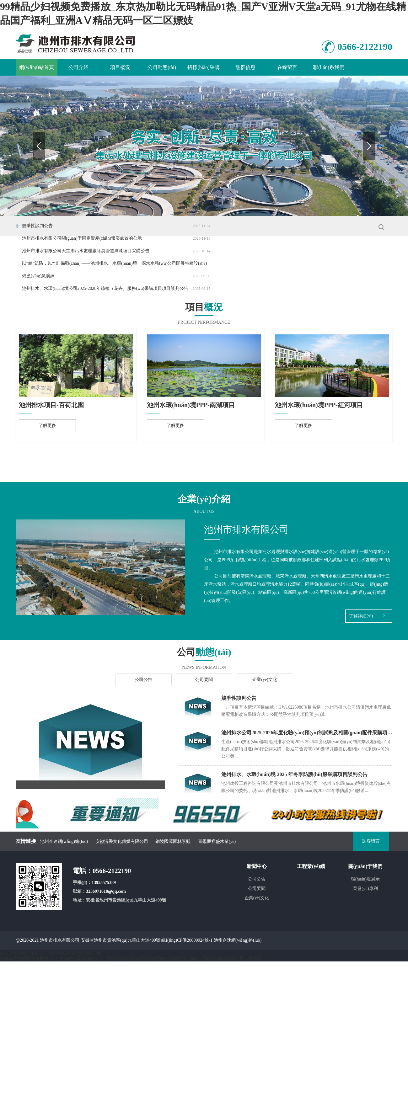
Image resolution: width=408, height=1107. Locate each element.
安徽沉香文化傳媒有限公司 (121, 841)
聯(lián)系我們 (328, 67)
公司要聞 (204, 679)
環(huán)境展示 (365, 879)
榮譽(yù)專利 (365, 888)
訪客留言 (371, 841)
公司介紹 (78, 67)
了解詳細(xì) (361, 616)
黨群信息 (245, 67)
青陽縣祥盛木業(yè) (217, 841)
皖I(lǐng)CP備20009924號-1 (186, 940)
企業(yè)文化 (264, 679)
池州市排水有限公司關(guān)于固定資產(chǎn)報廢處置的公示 (82, 238)
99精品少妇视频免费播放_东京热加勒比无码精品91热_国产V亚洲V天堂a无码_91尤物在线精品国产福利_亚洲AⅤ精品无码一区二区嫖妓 (131, 958)
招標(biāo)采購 (203, 67)
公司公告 (143, 679)
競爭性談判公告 (37, 225)
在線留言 (287, 67)
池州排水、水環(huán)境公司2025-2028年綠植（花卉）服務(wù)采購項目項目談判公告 (105, 288)
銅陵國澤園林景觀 (173, 841)
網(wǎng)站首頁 (36, 67)
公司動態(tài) (162, 67)
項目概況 (120, 67)
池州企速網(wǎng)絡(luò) (64, 841)
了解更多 (47, 425)
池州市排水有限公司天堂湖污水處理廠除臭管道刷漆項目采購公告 (85, 250)
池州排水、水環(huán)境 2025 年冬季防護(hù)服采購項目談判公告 (294, 774)
